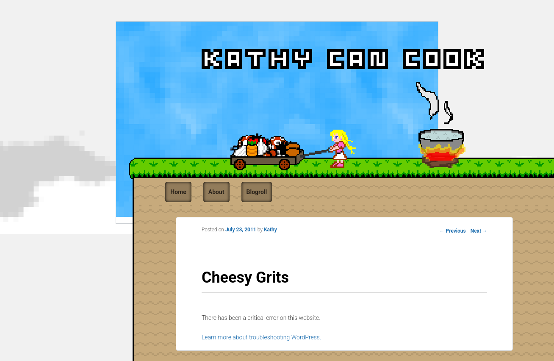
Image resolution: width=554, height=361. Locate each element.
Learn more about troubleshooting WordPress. (261, 337)
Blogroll (257, 192)
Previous (452, 231)
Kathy (270, 230)
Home (178, 192)
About (216, 192)
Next (479, 231)
